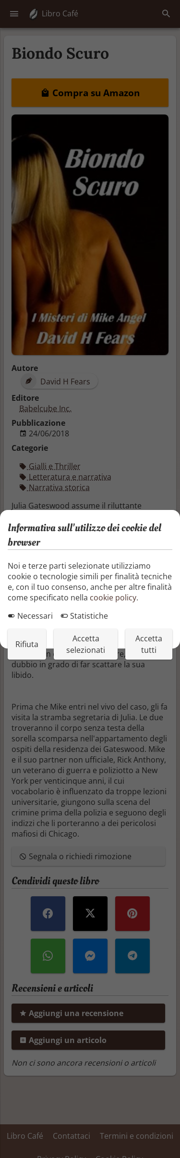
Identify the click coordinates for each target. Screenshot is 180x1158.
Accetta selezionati (85, 644)
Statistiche (84, 616)
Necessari (30, 616)
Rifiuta (26, 644)
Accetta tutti (148, 644)
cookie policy (113, 597)
